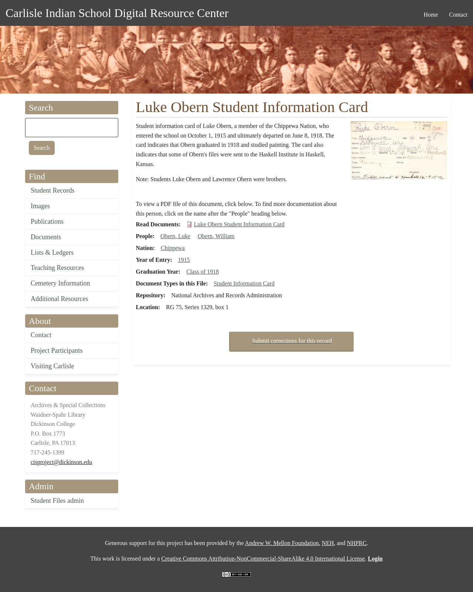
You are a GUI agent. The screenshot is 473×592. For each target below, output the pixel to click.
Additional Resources (59, 298)
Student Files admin (57, 500)
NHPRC (357, 543)
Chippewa (173, 248)
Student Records (53, 190)
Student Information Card (244, 283)
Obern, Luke (175, 236)
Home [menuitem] (430, 14)
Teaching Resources (57, 267)
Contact (41, 335)
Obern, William (216, 236)
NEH (328, 543)
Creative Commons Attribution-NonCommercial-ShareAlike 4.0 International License (263, 558)
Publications (47, 221)
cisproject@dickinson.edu (61, 462)
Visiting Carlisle (52, 366)
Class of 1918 (202, 271)
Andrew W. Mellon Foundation (282, 543)
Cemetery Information (60, 283)
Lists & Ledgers (52, 252)
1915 (184, 260)
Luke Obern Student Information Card (239, 224)
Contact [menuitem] (458, 14)
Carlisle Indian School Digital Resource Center (117, 13)
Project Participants (56, 350)
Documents (46, 237)
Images (40, 206)
